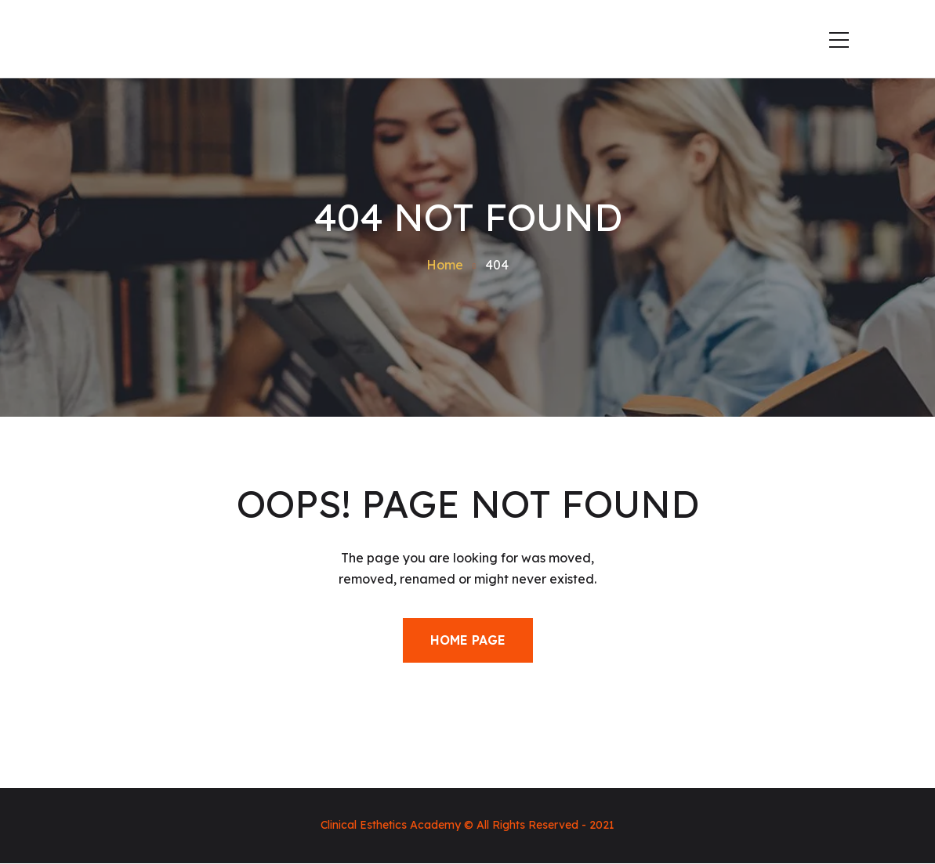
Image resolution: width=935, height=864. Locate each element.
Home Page (468, 640)
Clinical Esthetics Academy (391, 825)
